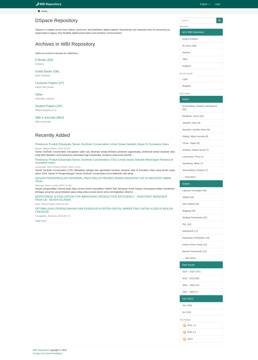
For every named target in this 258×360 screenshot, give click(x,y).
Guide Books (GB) (47, 71)
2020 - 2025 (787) (191, 271)
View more (40, 220)
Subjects (186, 66)
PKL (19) (186, 224)
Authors (186, 52)
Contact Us (38, 353)
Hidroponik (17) (190, 231)
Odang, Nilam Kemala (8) (195, 136)
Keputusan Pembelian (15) (196, 237)
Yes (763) (187, 305)
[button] (204, 4)
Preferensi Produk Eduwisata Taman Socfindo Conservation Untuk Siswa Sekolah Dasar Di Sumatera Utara (102, 144)
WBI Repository (41, 350)
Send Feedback (54, 353)
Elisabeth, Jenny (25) (193, 116)
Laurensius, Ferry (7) (193, 156)
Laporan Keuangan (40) (194, 190)
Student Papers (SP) (48, 106)
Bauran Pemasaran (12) (194, 251)
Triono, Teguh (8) (191, 143)
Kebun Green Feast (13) (194, 244)
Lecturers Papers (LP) (49, 83)
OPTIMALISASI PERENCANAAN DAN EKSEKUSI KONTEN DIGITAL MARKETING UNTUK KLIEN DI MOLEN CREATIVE (104, 210)
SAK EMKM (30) (190, 204)
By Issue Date (189, 45)
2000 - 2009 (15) (190, 285)
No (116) (186, 312)
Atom (187, 339)
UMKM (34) (188, 197)
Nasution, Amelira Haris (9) (196, 129)
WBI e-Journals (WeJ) (49, 117)
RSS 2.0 (189, 332)
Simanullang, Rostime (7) (195, 170)
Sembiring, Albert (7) (192, 163)
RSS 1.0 (189, 325)
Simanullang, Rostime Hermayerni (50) (199, 108)
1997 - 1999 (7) (190, 292)
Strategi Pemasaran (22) (194, 217)
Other (39, 94)
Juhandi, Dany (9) (191, 123)
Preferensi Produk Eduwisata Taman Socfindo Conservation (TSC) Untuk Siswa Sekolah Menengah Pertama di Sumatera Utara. (104, 161)
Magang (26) (188, 210)
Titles (185, 59)
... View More (189, 177)
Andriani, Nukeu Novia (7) (195, 150)
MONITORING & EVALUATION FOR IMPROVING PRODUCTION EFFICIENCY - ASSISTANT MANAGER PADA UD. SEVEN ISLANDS (101, 198)
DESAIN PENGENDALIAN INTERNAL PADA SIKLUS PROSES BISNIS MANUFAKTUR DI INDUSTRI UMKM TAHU (103, 180)
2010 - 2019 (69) (190, 278)
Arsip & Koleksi (190, 39)
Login (185, 79)
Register (186, 86)
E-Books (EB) (44, 60)
